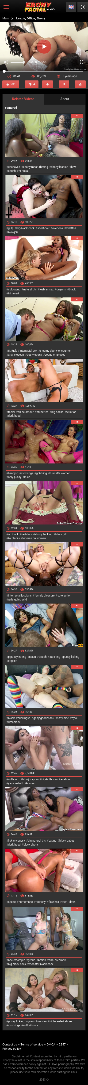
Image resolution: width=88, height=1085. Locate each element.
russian (41, 1021)
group (31, 960)
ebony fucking (44, 534)
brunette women (60, 473)
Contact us (9, 1044)
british (42, 656)
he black (27, 534)
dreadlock (14, 722)
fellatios (71, 412)
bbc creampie (16, 960)
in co (27, 477)
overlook (57, 228)
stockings (27, 473)
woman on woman (34, 538)
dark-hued (14, 415)
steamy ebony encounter (55, 350)
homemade (26, 902)
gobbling (41, 473)
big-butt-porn (50, 779)
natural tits (30, 289)
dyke (75, 718)
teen (64, 902)
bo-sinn (30, 783)
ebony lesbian (59, 167)
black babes (66, 840)
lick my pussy (16, 840)
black (72, 289)
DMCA (51, 1044)
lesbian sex (47, 289)
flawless (54, 902)
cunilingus (24, 718)
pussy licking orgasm (21, 1021)
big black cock (17, 964)
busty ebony (34, 354)
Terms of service (32, 1044)
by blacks (14, 538)
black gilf (61, 534)
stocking (55, 656)
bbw (74, 167)
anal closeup (16, 354)
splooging (14, 289)
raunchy (41, 902)
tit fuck (12, 350)
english (12, 660)
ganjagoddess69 (43, 718)
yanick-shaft (15, 783)
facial (11, 412)
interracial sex (28, 350)
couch (12, 171)
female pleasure (44, 595)
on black (13, 534)
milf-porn (13, 779)
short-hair (43, 228)
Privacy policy (11, 1048)
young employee (55, 354)
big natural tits (37, 840)
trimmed (13, 293)
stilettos (71, 228)
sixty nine (63, 718)
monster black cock (41, 964)
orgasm (61, 289)
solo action (64, 595)
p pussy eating (17, 656)
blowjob (13, 232)
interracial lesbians (19, 595)
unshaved (14, 167)
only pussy (14, 477)
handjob (13, 473)
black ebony (30, 844)
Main (5, 18)
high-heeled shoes (61, 1021)
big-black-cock (25, 228)
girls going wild (17, 599)
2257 (62, 1044)
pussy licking (71, 656)
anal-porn (66, 779)
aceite (11, 902)
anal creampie (57, 960)
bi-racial (23, 171)
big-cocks (57, 412)
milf (25, 1025)
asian (32, 656)
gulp (10, 228)
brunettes (42, 412)
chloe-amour (26, 412)
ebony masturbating (35, 167)
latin (73, 902)
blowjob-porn (30, 779)
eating (52, 840)
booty (34, 1025)
